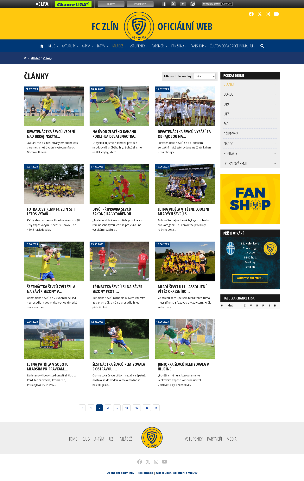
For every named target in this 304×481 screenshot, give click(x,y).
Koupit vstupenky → (250, 278)
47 (136, 407)
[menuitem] (250, 84)
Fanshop (198, 46)
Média (232, 439)
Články (47, 58)
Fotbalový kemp (250, 163)
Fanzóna (179, 46)
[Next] (156, 407)
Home (72, 439)
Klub (53, 46)
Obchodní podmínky (120, 473)
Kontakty (250, 153)
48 (146, 407)
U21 (112, 439)
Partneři (159, 46)
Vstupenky (139, 46)
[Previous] (82, 407)
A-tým (87, 46)
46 (126, 407)
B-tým (102, 46)
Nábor (250, 143)
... (117, 407)
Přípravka (250, 133)
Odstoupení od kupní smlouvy (177, 473)
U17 (250, 114)
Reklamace (145, 473)
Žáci (250, 124)
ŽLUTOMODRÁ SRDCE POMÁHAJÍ (233, 46)
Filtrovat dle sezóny (178, 76)
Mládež (119, 46)
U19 (250, 104)
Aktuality (70, 46)
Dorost (250, 94)
